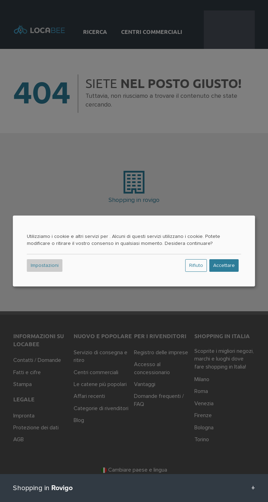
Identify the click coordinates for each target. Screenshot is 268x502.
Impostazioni (45, 265)
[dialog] (134, 251)
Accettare (224, 265)
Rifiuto (196, 265)
